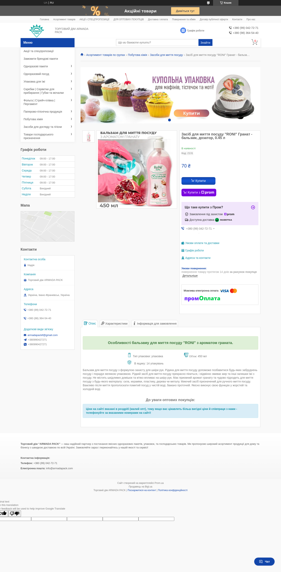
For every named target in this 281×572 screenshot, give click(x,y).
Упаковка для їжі (34, 81)
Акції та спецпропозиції (39, 51)
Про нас (250, 19)
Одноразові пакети (36, 66)
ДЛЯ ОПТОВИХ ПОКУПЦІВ (129, 19)
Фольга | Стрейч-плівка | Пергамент (39, 102)
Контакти (237, 19)
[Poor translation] (14, 513)
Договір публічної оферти (214, 19)
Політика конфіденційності (173, 490)
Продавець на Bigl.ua (140, 486)
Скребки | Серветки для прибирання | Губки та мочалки (44, 91)
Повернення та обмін (183, 19)
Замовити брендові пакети (41, 58)
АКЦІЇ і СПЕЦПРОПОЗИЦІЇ (94, 19)
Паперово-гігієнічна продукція (43, 111)
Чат (264, 561)
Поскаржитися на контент (142, 490)
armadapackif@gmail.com (43, 335)
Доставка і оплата (158, 19)
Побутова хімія (137, 54)
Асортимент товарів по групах (105, 54)
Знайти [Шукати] (205, 42)
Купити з (201, 192)
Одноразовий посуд (36, 74)
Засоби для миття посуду (166, 54)
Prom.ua (159, 483)
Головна (44, 19)
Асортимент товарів (64, 19)
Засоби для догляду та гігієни (43, 126)
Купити (200, 181)
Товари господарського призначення (38, 136)
